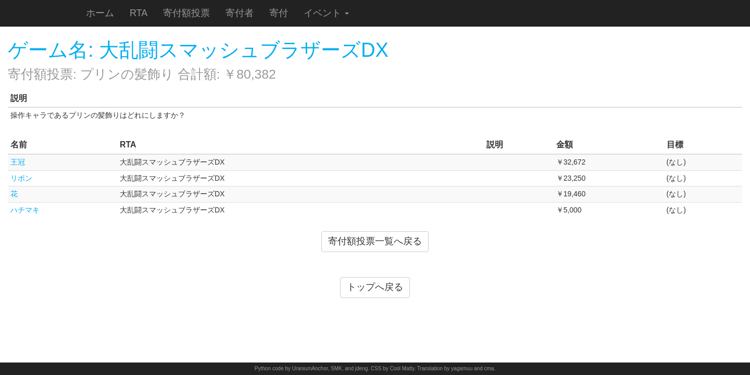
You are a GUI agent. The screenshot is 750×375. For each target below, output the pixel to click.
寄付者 (240, 13)
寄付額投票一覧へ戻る (375, 241)
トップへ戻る (375, 287)
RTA (138, 13)
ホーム (100, 13)
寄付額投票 (186, 13)
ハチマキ (25, 210)
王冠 (17, 162)
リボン (21, 178)
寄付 (278, 13)
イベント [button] (326, 13)
